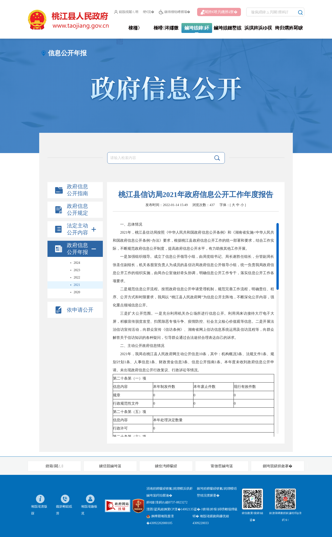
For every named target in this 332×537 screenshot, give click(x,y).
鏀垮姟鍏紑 (196, 27)
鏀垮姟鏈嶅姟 (227, 27)
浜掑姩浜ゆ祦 (258, 27)
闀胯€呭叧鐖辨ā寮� (219, 12)
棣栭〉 (135, 27)
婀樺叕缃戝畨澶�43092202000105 (160, 519)
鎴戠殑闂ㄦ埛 (126, 12)
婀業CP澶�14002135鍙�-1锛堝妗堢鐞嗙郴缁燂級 (200, 509)
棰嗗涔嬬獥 (166, 27)
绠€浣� (148, 12)
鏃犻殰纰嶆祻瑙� (174, 12)
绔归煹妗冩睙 (289, 27)
